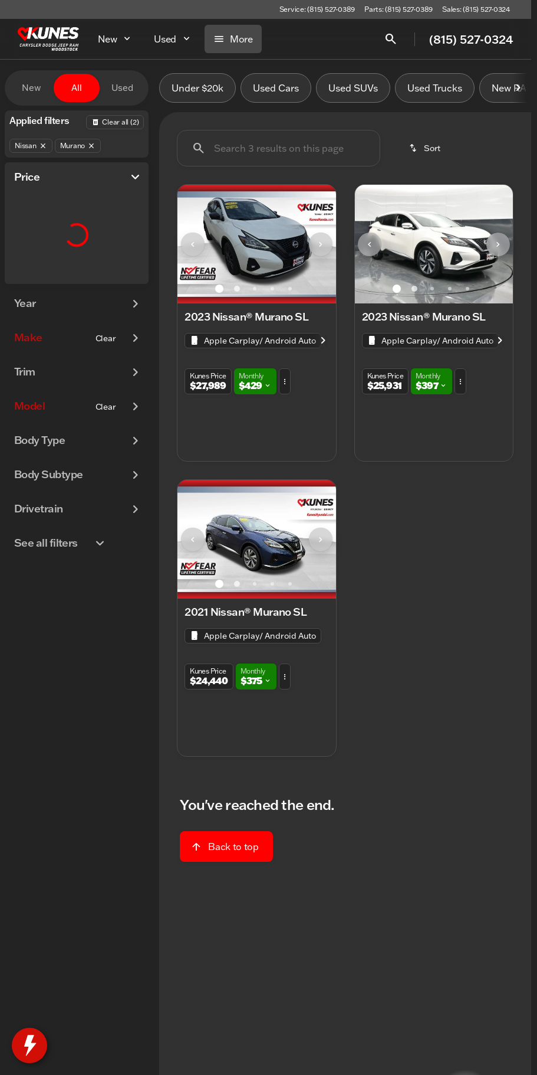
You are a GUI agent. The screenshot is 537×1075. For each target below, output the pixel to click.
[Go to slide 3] (255, 289)
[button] (189, 244)
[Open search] (390, 39)
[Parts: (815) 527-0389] (398, 9)
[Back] (115, 122)
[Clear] (106, 338)
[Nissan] (30, 146)
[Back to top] (226, 846)
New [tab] (31, 87)
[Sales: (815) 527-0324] (476, 9)
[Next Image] (320, 244)
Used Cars (276, 88)
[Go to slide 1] (219, 289)
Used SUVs (353, 88)
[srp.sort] (425, 148)
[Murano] (78, 146)
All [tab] (76, 87)
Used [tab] (122, 87)
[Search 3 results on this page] (279, 148)
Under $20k (197, 88)
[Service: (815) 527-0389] (317, 9)
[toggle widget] (29, 1045)
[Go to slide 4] (272, 289)
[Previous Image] (193, 244)
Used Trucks (434, 88)
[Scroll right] (518, 88)
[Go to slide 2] (237, 289)
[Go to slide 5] (290, 289)
